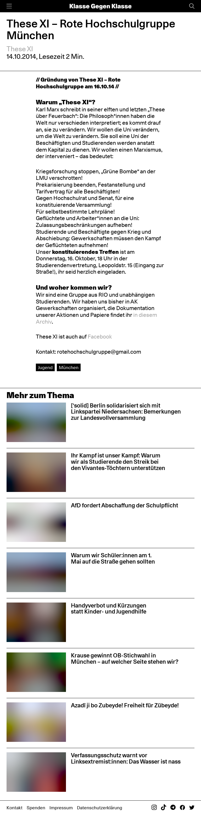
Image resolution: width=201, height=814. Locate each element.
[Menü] (9, 6)
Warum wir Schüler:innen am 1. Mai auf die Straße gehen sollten (113, 558)
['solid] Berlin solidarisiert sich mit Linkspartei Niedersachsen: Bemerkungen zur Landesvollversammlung (126, 411)
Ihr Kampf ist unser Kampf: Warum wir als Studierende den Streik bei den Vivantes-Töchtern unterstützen (118, 461)
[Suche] (191, 6)
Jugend (45, 367)
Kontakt (15, 807)
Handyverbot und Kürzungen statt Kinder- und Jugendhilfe (108, 608)
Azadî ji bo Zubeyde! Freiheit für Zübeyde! (125, 705)
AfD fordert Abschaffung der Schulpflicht (124, 505)
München (69, 367)
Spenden (36, 807)
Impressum (61, 807)
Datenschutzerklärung (99, 807)
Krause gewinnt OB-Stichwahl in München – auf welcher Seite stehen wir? (124, 658)
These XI (20, 49)
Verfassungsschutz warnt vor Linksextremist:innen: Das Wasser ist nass (126, 758)
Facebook (100, 336)
